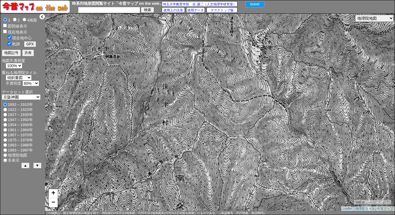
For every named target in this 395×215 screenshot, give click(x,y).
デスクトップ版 (222, 10)
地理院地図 (17, 155)
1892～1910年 (20, 104)
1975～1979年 (20, 140)
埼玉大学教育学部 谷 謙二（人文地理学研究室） (199, 4)
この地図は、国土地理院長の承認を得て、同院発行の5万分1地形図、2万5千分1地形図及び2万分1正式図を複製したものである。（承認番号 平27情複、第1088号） (156, 213)
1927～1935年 (20, 114)
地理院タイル (365, 208)
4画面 (32, 20)
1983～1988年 (20, 145)
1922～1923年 (20, 109)
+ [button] (53, 193)
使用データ (195, 10)
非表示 (13, 160)
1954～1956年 (20, 125)
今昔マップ (385, 208)
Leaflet (348, 208)
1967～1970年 (20, 135)
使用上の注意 (173, 10)
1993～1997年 (20, 150)
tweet (254, 4)
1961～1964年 (20, 130)
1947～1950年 (20, 119)
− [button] (53, 202)
